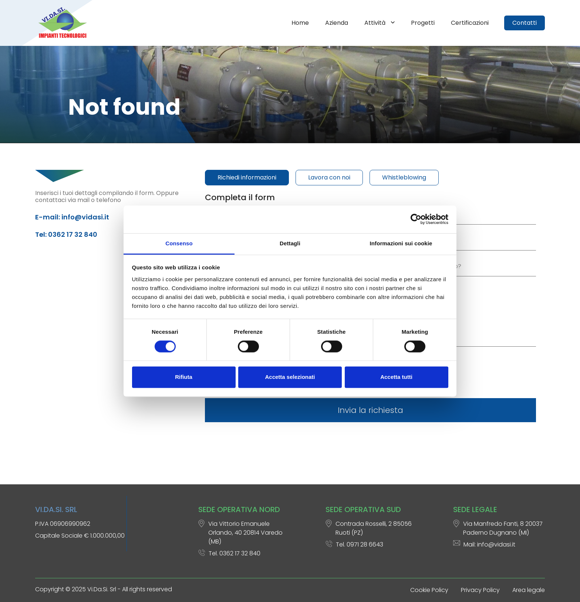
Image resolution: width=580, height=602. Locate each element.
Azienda (336, 23)
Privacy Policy (480, 590)
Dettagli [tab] (290, 243)
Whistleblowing (404, 177)
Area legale (528, 590)
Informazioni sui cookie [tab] (401, 243)
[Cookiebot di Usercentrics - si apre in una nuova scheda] (416, 219)
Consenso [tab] (178, 243)
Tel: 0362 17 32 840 (66, 234)
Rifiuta (183, 377)
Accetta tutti (396, 377)
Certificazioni (470, 23)
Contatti (524, 23)
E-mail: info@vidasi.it (72, 217)
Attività (375, 23)
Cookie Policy (429, 590)
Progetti (423, 23)
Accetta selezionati (290, 377)
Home (300, 23)
